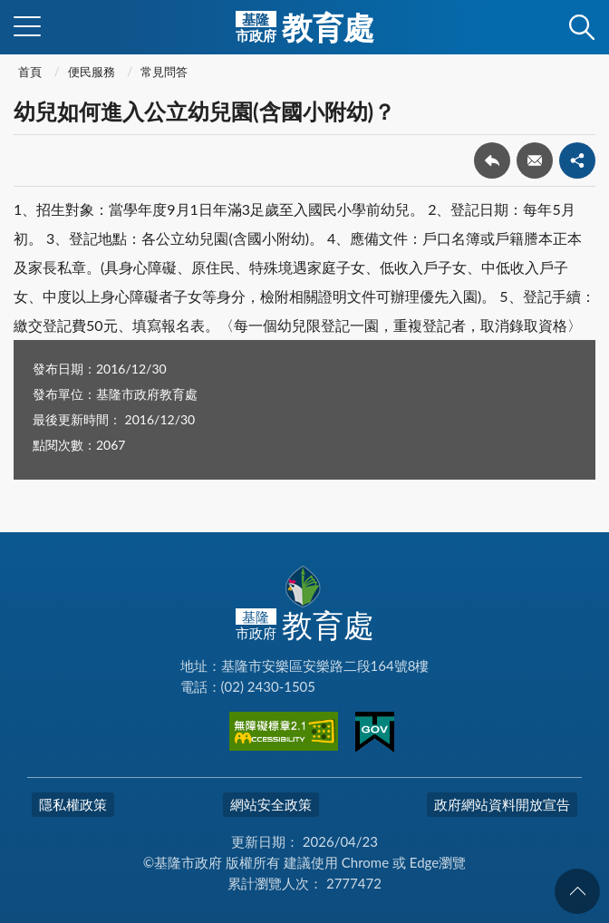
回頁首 (577, 891)
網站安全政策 (271, 804)
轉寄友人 (535, 160)
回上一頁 (492, 160)
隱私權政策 (73, 804)
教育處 (305, 27)
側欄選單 (27, 26)
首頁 (30, 71)
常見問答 (164, 71)
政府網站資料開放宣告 (502, 804)
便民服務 (91, 71)
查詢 (582, 27)
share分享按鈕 (577, 160)
